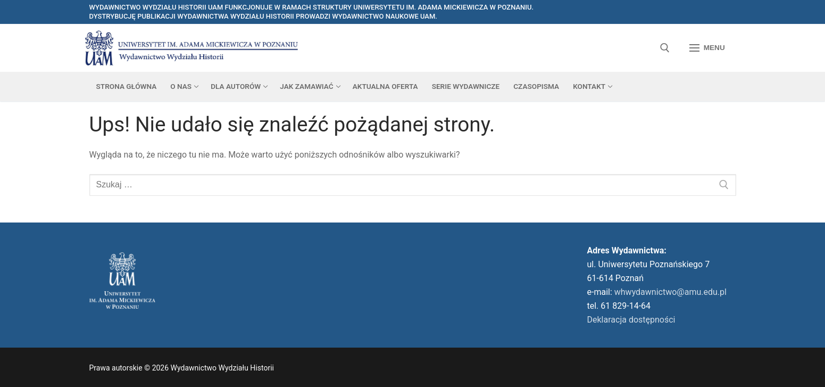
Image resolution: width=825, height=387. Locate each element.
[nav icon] (707, 48)
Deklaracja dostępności (631, 320)
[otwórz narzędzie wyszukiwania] (665, 48)
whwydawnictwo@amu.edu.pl (670, 292)
